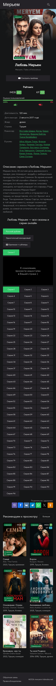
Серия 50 (28, 395)
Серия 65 (28, 428)
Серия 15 (45, 316)
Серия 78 (45, 454)
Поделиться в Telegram (32, 505)
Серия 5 (28, 296)
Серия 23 (28, 335)
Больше (46, 516)
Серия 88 (11, 480)
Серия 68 (28, 434)
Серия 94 (11, 493)
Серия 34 (11, 362)
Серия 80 (28, 460)
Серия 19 (11, 329)
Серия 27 (45, 342)
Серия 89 (28, 480)
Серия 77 (28, 454)
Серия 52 (11, 401)
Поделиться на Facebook (20, 505)
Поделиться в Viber (14, 505)
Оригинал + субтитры (16, 244)
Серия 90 (44, 480)
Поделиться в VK (26, 505)
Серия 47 (28, 388)
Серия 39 (45, 368)
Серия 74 (28, 447)
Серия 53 (28, 401)
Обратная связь (10, 677)
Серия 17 (28, 322)
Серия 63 (45, 421)
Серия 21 (45, 329)
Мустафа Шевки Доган (30, 131)
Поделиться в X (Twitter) (44, 505)
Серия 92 (28, 487)
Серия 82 (11, 467)
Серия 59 (28, 414)
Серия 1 (11, 289)
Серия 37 (11, 368)
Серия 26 (28, 342)
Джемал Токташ (34, 144)
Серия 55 (11, 408)
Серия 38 (28, 368)
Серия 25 (11, 342)
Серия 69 (44, 434)
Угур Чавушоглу (26, 150)
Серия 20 (28, 329)
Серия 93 (45, 487)
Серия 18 (45, 322)
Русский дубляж (13, 231)
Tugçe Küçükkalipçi (28, 137)
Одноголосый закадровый (18, 238)
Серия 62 (28, 421)
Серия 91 (11, 487)
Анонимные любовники (41, 605)
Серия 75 (45, 447)
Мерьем (11, 4)
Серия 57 (45, 408)
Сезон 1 (11, 252)
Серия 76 (11, 454)
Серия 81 (45, 460)
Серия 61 (11, 421)
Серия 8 (28, 302)
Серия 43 (11, 381)
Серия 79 (11, 460)
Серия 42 (45, 375)
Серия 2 (28, 289)
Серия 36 (45, 362)
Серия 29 (28, 349)
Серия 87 (45, 474)
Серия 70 (11, 441)
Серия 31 (11, 355)
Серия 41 (28, 375)
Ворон (33, 559)
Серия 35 (28, 362)
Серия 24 (45, 335)
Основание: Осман (12, 605)
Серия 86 (28, 474)
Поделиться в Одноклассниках (50, 505)
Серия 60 (44, 414)
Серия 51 (45, 395)
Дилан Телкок (40, 153)
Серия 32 (28, 355)
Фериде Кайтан (38, 134)
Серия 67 (11, 434)
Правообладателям (12, 681)
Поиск (48, 4)
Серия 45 (45, 381)
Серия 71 (28, 441)
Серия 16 (11, 322)
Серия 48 (44, 388)
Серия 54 (45, 401)
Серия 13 (11, 316)
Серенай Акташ (43, 150)
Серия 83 (28, 467)
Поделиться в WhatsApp (38, 505)
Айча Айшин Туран (28, 141)
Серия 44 (28, 381)
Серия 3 (45, 289)
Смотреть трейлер (29, 78)
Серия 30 (45, 349)
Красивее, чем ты (12, 651)
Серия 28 (11, 349)
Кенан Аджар (25, 153)
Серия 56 (28, 408)
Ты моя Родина (37, 651)
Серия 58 (11, 414)
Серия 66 (44, 428)
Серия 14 (28, 316)
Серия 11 (28, 309)
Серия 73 (11, 447)
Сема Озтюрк (26, 156)
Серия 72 (45, 441)
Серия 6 (45, 296)
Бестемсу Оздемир (39, 147)
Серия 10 (11, 309)
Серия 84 (44, 467)
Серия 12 (45, 309)
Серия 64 (11, 428)
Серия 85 (11, 474)
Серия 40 (11, 375)
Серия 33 (45, 355)
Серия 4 (11, 296)
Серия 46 (11, 388)
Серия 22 (11, 335)
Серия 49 (11, 395)
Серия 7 (11, 302)
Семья (6, 559)
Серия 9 (45, 302)
